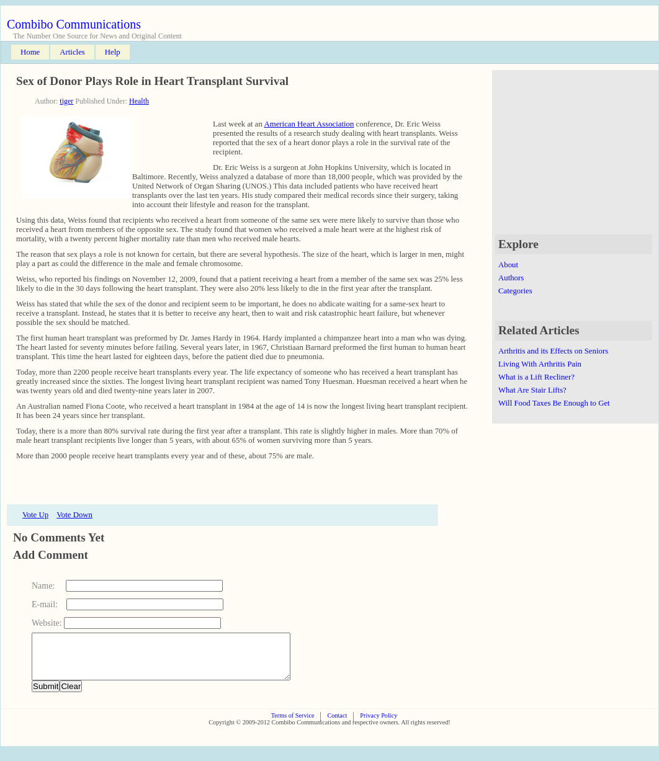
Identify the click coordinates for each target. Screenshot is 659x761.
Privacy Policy (378, 724)
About (508, 264)
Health (139, 101)
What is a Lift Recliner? (536, 377)
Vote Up (35, 514)
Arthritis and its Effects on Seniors (553, 351)
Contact (337, 724)
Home (30, 52)
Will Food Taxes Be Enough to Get (554, 403)
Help (112, 52)
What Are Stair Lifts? (532, 390)
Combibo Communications (74, 24)
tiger (66, 101)
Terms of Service (293, 724)
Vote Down (74, 514)
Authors (511, 278)
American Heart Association (309, 124)
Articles (72, 52)
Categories (515, 291)
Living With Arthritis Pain (539, 364)
